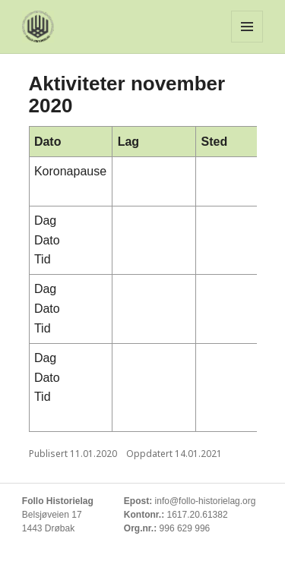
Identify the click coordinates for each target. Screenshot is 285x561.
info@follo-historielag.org (205, 501)
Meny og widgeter (247, 27)
